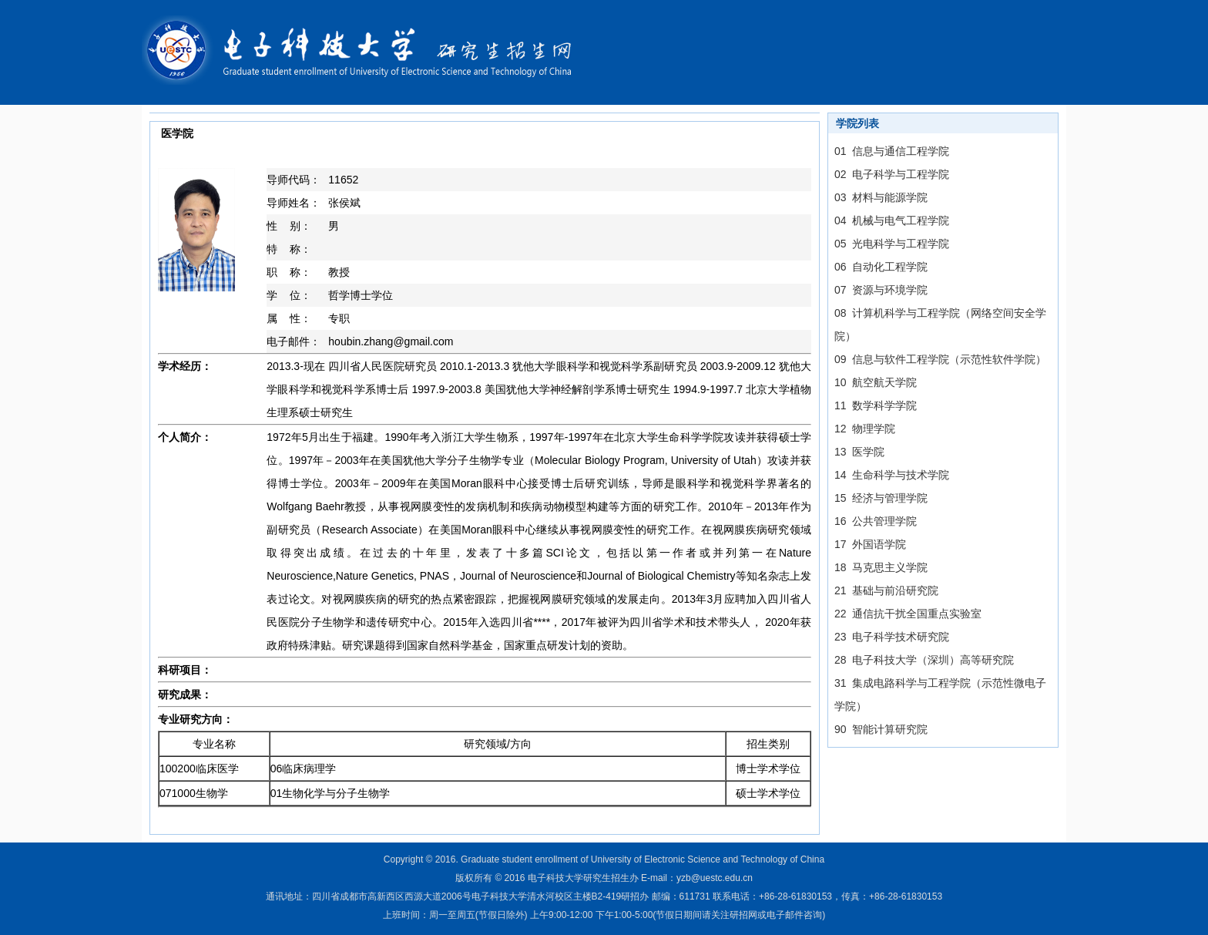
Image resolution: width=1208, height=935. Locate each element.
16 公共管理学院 (875, 521)
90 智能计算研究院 (881, 729)
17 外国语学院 (870, 544)
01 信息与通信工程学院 (891, 151)
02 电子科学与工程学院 (891, 174)
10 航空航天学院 (875, 382)
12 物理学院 (864, 428)
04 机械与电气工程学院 (891, 220)
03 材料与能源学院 (881, 197)
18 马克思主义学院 (881, 567)
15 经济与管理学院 (881, 498)
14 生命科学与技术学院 (891, 475)
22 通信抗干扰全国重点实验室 (908, 613)
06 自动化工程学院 (881, 267)
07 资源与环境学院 (881, 290)
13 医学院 (859, 452)
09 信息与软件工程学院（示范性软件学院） (940, 359)
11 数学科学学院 (875, 405)
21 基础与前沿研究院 (886, 590)
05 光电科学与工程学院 (891, 243)
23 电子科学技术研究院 (891, 637)
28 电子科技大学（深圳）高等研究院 (924, 660)
